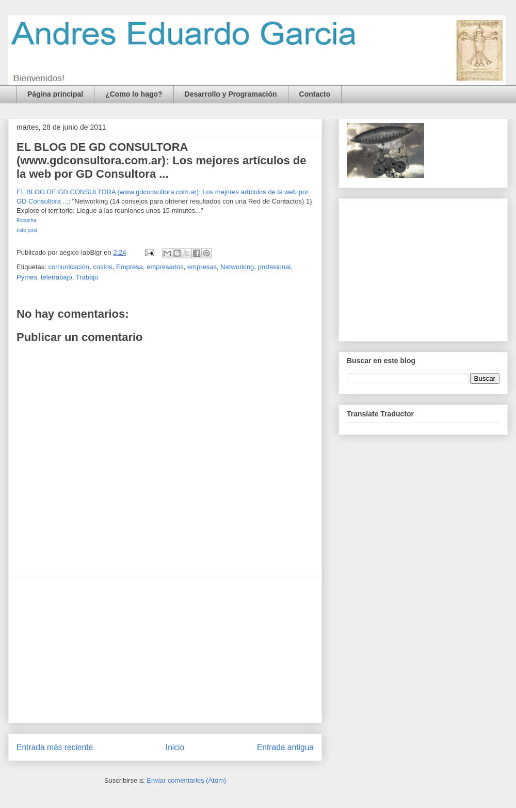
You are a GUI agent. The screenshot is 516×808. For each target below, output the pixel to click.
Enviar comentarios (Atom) (186, 780)
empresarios (165, 267)
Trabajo (87, 277)
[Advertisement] (165, 650)
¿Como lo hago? (133, 94)
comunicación (68, 267)
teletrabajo (56, 277)
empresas (202, 267)
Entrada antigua (285, 747)
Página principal (55, 94)
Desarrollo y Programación (231, 94)
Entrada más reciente (55, 747)
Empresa (129, 267)
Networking (237, 267)
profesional (274, 267)
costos (102, 267)
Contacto (315, 94)
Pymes (27, 277)
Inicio (175, 747)
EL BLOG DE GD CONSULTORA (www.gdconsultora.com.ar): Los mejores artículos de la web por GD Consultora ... (162, 160)
